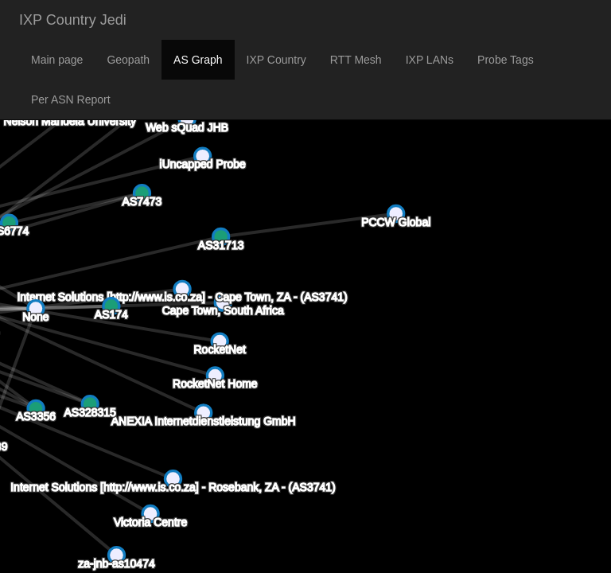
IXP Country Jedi (72, 20)
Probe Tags (505, 59)
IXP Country (276, 59)
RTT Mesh (356, 59)
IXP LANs (429, 59)
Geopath (128, 59)
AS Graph (197, 59)
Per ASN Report (71, 99)
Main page (57, 59)
